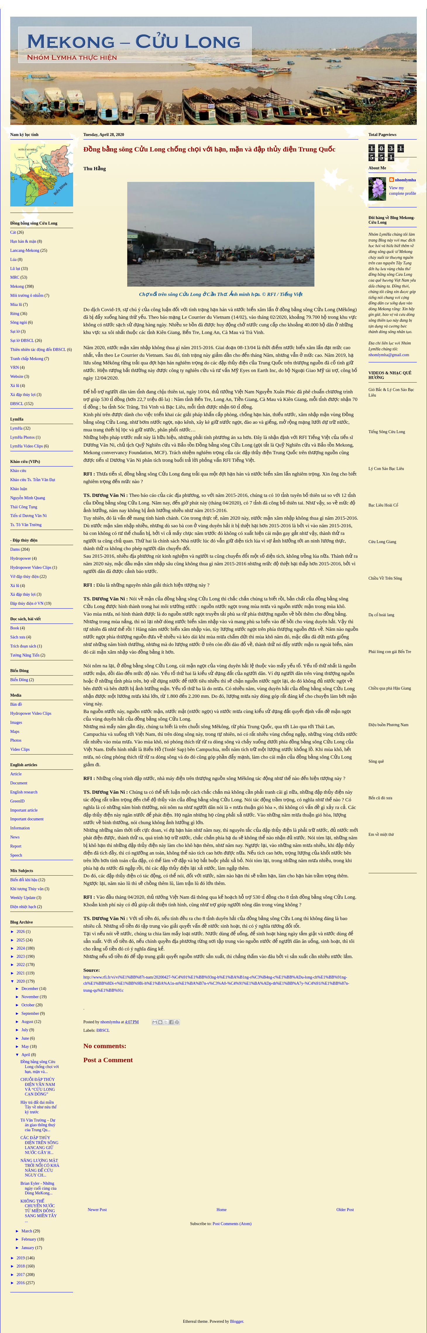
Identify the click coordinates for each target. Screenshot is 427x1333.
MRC (14, 277)
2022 (21, 964)
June (25, 1038)
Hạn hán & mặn (23, 241)
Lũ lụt (15, 268)
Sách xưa (17, 637)
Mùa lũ (16, 304)
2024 (21, 948)
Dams (15, 549)
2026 (21, 931)
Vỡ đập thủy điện (24, 576)
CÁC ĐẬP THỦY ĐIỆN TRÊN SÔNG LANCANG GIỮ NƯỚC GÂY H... (39, 1145)
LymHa (16, 428)
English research (23, 792)
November (30, 997)
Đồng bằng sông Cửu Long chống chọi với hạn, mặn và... (39, 1067)
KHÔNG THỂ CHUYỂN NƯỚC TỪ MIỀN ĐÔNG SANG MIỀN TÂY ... (38, 1211)
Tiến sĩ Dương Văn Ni (28, 516)
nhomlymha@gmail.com (389, 355)
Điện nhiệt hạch (23, 907)
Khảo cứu (18, 471)
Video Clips (20, 749)
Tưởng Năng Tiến (24, 655)
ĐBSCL (103, 1030)
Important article (24, 810)
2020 (21, 981)
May (25, 1046)
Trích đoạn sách (23, 646)
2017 (21, 1274)
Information (20, 828)
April (26, 1055)
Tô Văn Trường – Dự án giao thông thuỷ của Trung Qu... (38, 1125)
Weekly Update (22, 897)
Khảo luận (18, 489)
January (28, 1248)
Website (16, 376)
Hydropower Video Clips (30, 567)
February (29, 1239)
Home (222, 1210)
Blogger (236, 1321)
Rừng (14, 313)
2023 (21, 956)
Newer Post (97, 1210)
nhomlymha (405, 180)
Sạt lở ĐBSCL (22, 340)
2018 (21, 1266)
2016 (21, 1283)
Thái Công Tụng (23, 507)
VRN (14, 367)
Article (16, 774)
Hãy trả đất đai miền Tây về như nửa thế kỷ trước (38, 1107)
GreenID (17, 801)
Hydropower (20, 558)
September (30, 1013)
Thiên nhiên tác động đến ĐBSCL (38, 349)
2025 (21, 940)
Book (14, 628)
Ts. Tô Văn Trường (26, 525)
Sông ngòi (18, 322)
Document (18, 783)
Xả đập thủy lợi (23, 394)
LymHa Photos (22, 437)
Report (15, 846)
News (15, 837)
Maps (14, 731)
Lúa (13, 259)
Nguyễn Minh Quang (27, 498)
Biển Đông (19, 680)
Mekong (17, 286)
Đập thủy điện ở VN (27, 603)
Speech (16, 855)
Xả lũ (14, 385)
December (30, 988)
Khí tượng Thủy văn (27, 889)
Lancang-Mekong (24, 250)
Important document (27, 819)
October (28, 1005)
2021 (21, 973)
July (25, 1030)
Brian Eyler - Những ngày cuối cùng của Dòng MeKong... (38, 1188)
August (27, 1021)
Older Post (345, 1210)
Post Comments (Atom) (232, 1224)
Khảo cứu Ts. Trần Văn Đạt (32, 480)
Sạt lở (15, 331)
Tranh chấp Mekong (26, 358)
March (27, 1231)
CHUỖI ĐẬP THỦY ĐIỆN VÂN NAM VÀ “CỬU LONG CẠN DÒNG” (37, 1086)
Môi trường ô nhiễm (27, 295)
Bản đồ (16, 704)
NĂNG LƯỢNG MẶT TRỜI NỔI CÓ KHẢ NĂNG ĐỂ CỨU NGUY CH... (39, 1167)
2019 (21, 1258)
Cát (13, 232)
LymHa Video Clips (26, 446)
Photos (15, 740)
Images (16, 722)
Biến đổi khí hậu (23, 880)
